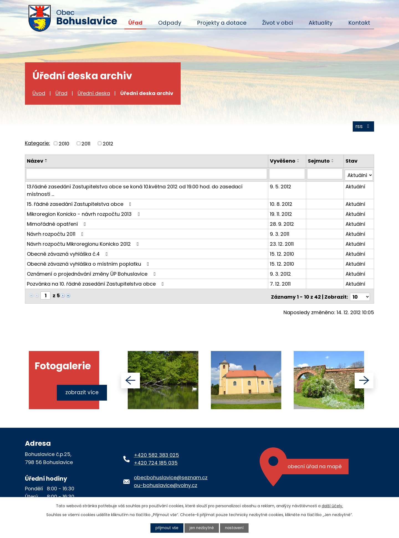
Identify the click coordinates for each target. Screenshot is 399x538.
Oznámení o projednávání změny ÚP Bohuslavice (92, 273)
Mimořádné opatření (57, 223)
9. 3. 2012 (281, 273)
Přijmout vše (166, 528)
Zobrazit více (80, 389)
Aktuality (320, 23)
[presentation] (130, 378)
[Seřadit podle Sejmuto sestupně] (333, 163)
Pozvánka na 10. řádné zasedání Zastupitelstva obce (96, 283)
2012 (108, 144)
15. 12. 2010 (283, 253)
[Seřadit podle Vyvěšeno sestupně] (299, 163)
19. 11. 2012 (282, 213)
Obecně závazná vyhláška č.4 (68, 253)
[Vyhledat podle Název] (147, 175)
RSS (363, 127)
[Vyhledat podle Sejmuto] (325, 175)
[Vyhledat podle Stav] (359, 175)
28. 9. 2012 (283, 223)
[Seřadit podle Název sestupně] (46, 163)
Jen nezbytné (201, 528)
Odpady (169, 23)
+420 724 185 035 (156, 461)
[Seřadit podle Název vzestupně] (46, 161)
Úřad (135, 23)
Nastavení (235, 528)
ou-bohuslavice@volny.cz (165, 483)
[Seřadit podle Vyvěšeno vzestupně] (299, 161)
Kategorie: (37, 144)
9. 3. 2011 (280, 233)
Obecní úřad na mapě (315, 465)
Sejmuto (319, 162)
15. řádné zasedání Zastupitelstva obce (80, 203)
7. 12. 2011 (281, 283)
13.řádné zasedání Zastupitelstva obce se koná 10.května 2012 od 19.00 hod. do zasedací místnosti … (134, 190)
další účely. (332, 505)
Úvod (38, 93)
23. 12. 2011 (283, 243)
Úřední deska (94, 93)
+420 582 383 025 (156, 453)
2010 (64, 144)
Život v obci (277, 23)
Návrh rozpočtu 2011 (56, 233)
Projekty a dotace (222, 23)
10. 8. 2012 (282, 203)
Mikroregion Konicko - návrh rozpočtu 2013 (84, 213)
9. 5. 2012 (281, 186)
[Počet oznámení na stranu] (360, 295)
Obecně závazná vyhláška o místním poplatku (89, 263)
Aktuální (355, 186)
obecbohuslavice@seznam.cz (171, 475)
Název (35, 162)
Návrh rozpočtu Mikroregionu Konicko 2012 (84, 243)
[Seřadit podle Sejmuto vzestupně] (333, 161)
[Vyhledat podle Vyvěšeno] (287, 175)
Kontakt (359, 23)
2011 (85, 144)
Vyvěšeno (283, 162)
